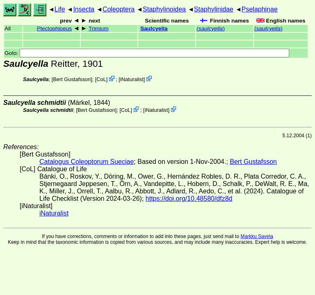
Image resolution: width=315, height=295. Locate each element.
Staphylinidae (213, 9)
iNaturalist (132, 79)
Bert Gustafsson (72, 79)
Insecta (83, 9)
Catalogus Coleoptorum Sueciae (86, 161)
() (210, 28)
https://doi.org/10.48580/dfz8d (189, 198)
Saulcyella (154, 28)
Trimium (99, 28)
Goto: (147, 53)
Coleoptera (119, 9)
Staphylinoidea (164, 9)
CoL (101, 79)
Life (60, 9)
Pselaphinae (260, 9)
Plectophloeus (54, 28)
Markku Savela (256, 236)
